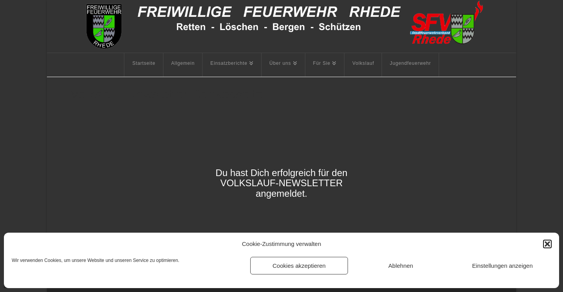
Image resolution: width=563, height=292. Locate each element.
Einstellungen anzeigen (502, 265)
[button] (547, 244)
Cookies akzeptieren (299, 265)
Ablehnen (400, 265)
